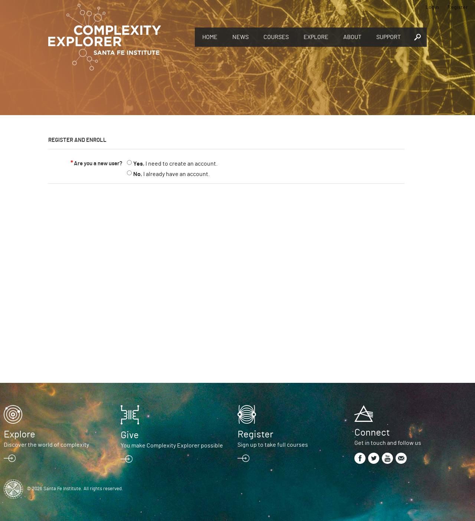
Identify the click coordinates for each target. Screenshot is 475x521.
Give (130, 435)
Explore (316, 37)
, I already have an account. (171, 174)
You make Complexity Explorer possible (172, 446)
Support (388, 37)
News (240, 37)
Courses (276, 37)
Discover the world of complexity (46, 445)
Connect (372, 432)
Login (432, 7)
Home (209, 37)
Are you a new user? (98, 163)
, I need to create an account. (175, 164)
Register (458, 7)
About (352, 37)
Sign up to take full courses (273, 445)
